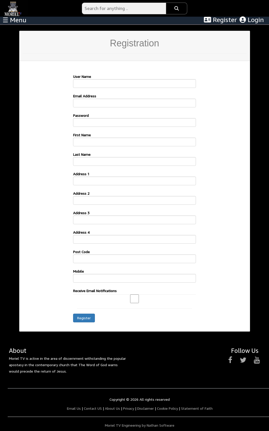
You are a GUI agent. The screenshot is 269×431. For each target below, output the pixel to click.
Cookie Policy (167, 408)
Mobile (78, 271)
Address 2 (81, 193)
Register (220, 20)
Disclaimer (145, 408)
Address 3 (81, 213)
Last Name (82, 154)
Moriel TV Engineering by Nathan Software (139, 425)
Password (81, 115)
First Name (82, 135)
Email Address (84, 96)
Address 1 (81, 174)
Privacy (128, 408)
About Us (112, 408)
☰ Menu (14, 20)
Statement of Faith (197, 408)
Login (252, 20)
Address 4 (81, 232)
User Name (82, 76)
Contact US (93, 408)
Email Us (74, 408)
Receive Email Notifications (95, 291)
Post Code (81, 252)
